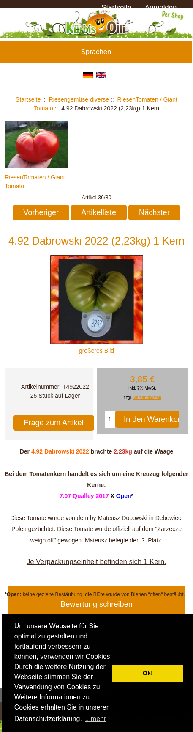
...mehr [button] (95, 718)
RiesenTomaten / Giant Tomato (36, 177)
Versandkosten (147, 397)
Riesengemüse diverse (79, 99)
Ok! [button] (148, 673)
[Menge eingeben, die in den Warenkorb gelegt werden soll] (110, 419)
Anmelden (161, 7)
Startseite (116, 7)
